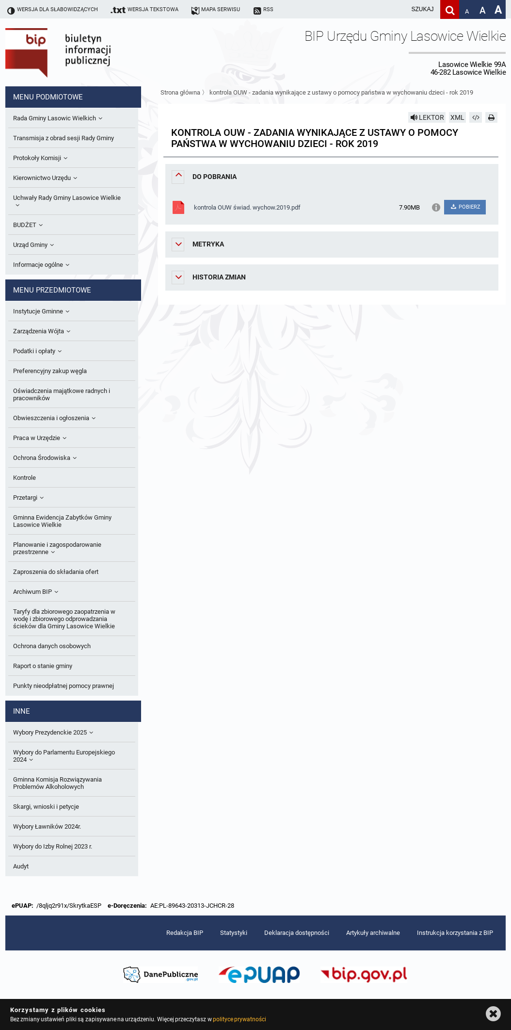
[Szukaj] (449, 9)
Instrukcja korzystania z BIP (455, 932)
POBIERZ (465, 207)
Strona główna (180, 92)
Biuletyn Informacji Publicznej (85, 52)
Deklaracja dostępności (296, 932)
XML (457, 117)
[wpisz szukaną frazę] (398, 9)
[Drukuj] (491, 117)
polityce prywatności (239, 1019)
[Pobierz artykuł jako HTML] (475, 117)
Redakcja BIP (184, 932)
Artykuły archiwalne (373, 932)
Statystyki (233, 932)
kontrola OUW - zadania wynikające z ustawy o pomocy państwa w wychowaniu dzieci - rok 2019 (341, 92)
